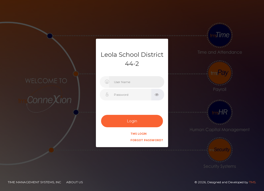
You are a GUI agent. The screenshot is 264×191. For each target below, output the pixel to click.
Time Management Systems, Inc (34, 182)
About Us (74, 182)
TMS (252, 182)
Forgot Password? (146, 140)
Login (132, 121)
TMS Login (138, 134)
